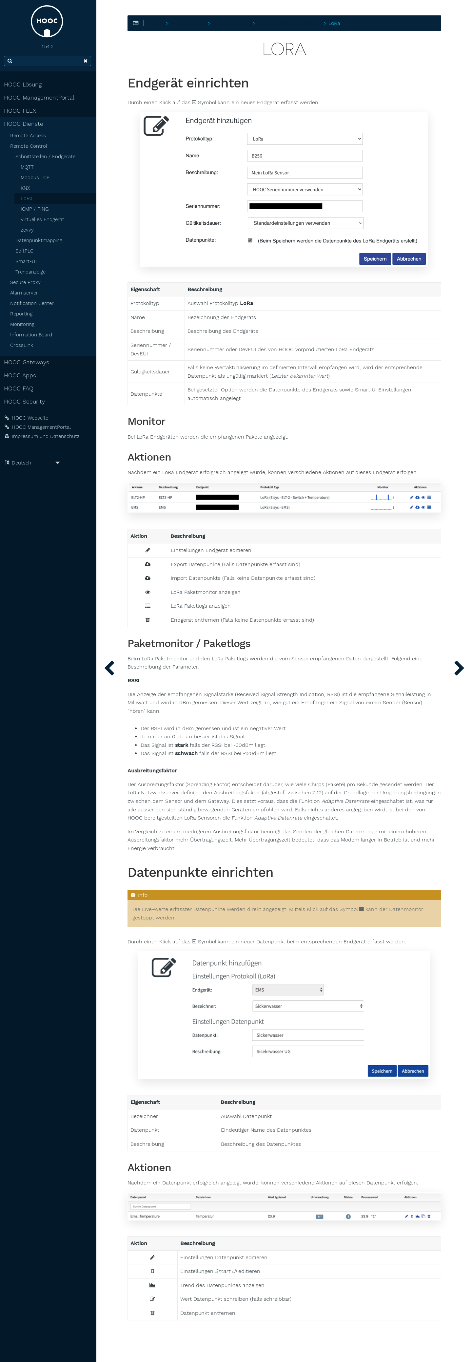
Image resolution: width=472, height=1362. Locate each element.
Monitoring (23, 324)
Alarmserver (25, 293)
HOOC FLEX (21, 110)
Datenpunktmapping (40, 240)
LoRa (28, 198)
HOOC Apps (21, 375)
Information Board (32, 335)
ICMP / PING (36, 209)
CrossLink (22, 345)
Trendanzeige (32, 272)
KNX (26, 188)
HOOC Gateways (27, 362)
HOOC (158, 23)
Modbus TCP (36, 177)
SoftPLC (26, 251)
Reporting (22, 314)
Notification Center (33, 303)
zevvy (28, 230)
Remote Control (30, 146)
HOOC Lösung (24, 84)
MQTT (28, 167)
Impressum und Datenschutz (43, 436)
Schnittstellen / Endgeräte (47, 157)
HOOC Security (25, 401)
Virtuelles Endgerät (44, 219)
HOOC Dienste (25, 124)
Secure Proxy (26, 282)
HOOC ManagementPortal (40, 97)
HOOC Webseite (27, 418)
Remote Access (29, 136)
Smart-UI (27, 261)
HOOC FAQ (20, 388)
